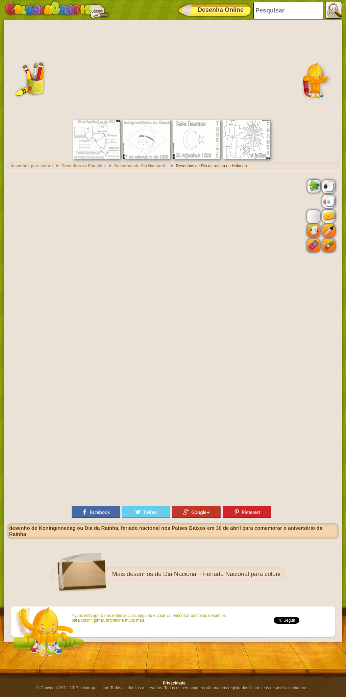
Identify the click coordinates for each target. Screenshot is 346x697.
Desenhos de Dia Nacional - (140, 166)
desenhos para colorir (32, 166)
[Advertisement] (173, 69)
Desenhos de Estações (83, 166)
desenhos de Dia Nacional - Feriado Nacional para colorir (204, 574)
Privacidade (174, 683)
